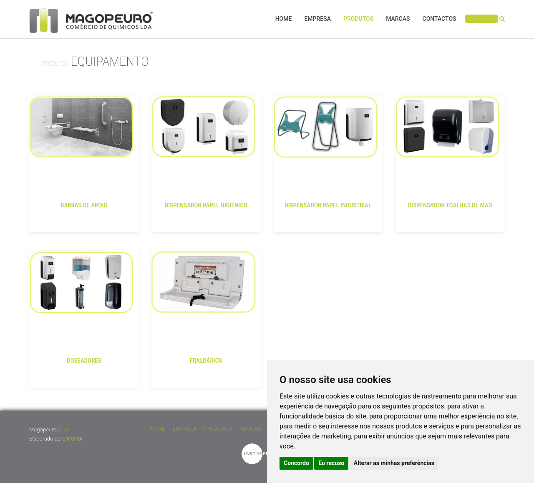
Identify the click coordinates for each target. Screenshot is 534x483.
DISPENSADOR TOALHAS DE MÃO (450, 205)
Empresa (317, 18)
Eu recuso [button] (331, 463)
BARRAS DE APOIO (83, 205)
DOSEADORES (84, 360)
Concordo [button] (296, 463)
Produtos (358, 18)
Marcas (398, 18)
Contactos (439, 18)
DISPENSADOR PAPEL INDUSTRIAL (328, 205)
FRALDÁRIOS (206, 360)
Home (283, 18)
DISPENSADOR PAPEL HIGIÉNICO (206, 205)
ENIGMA (72, 439)
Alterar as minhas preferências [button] (394, 463)
